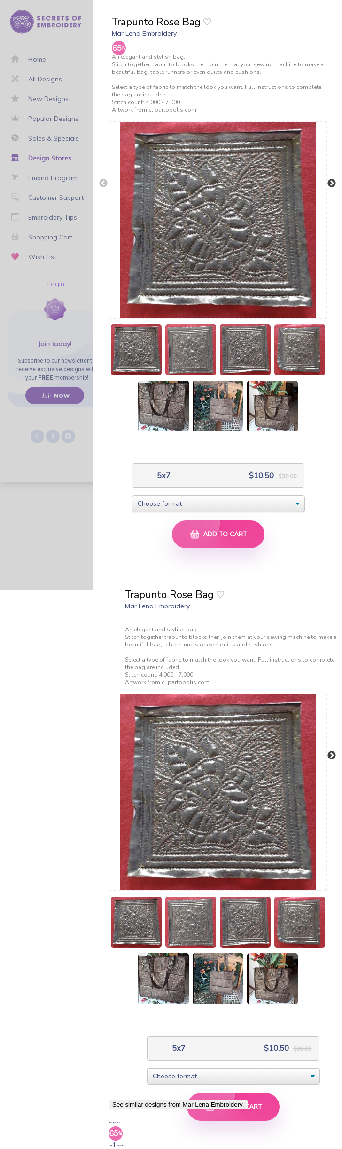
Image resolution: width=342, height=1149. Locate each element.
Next (331, 183)
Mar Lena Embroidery (144, 33)
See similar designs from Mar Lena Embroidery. (178, 1104)
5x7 (163, 475)
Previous (103, 183)
